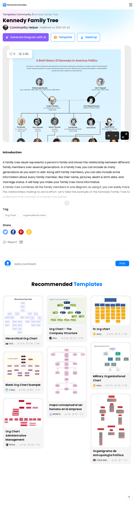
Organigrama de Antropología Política (108, 453)
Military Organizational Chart (109, 378)
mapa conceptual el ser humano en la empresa (66, 407)
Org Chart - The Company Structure (63, 331)
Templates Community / (18, 14)
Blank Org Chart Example (22, 385)
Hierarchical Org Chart (21, 338)
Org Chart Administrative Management (15, 435)
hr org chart (101, 329)
